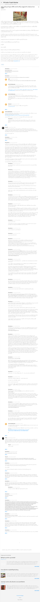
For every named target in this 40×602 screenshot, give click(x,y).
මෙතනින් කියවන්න (11, 106)
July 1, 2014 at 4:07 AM (16, 487)
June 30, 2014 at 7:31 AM (19, 94)
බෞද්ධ (2, 64)
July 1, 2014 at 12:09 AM (13, 500)
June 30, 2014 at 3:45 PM (12, 456)
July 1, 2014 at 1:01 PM (16, 376)
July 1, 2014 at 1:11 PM (16, 389)
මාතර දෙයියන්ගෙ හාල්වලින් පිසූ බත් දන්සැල (10, 569)
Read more (37, 566)
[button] (38, 7)
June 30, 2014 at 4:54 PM (16, 292)
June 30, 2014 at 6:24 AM (13, 75)
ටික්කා (6, 437)
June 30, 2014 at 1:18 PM (13, 451)
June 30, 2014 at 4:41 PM (16, 279)
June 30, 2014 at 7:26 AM (19, 84)
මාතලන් (6, 127)
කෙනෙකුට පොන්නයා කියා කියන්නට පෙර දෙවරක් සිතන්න (13, 581)
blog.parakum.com (17, 60)
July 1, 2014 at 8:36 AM (16, 301)
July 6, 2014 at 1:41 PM (19, 423)
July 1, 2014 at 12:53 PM (16, 371)
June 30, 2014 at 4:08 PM (16, 249)
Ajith (9, 79)
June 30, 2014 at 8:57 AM (16, 163)
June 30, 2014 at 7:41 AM (16, 118)
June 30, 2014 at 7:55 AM (13, 137)
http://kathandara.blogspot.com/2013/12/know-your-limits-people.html (17, 115)
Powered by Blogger (20, 595)
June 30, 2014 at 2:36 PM (16, 220)
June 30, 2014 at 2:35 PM (16, 203)
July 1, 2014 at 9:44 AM (16, 334)
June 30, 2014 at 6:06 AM (13, 68)
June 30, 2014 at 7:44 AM (11, 127)
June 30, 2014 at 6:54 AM (14, 79)
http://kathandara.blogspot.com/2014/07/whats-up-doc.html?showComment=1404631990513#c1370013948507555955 (18, 430)
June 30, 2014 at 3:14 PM (16, 228)
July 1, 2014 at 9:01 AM (16, 326)
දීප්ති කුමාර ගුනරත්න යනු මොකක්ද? (8, 557)
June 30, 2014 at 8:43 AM (13, 142)
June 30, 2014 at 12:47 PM (17, 181)
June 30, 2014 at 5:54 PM (13, 481)
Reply (6, 73)
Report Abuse (20, 599)
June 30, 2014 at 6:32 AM (16, 111)
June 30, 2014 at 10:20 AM (11, 437)
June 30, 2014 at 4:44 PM (16, 287)
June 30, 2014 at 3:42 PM (15, 444)
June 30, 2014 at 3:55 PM (16, 238)
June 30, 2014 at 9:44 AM (16, 169)
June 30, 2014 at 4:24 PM (16, 259)
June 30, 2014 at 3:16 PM (16, 233)
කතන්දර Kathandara (11, 84)
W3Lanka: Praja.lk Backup (10, 2)
